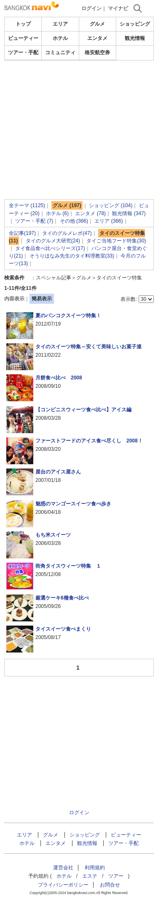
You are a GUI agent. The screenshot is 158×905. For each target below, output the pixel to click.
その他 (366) (74, 221)
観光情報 (135, 38)
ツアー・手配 (23, 52)
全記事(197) (22, 233)
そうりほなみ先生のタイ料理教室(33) (71, 256)
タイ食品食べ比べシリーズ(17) (50, 248)
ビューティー (23, 38)
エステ (89, 876)
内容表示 (14, 299)
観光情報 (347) (128, 213)
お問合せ (110, 885)
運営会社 (63, 868)
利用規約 (95, 868)
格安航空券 (97, 52)
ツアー (115, 876)
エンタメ (97, 38)
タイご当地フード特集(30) (116, 241)
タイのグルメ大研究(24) (53, 241)
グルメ (97, 24)
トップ (23, 24)
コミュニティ (60, 52)
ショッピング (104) (110, 205)
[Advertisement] (79, 86)
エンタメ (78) (90, 213)
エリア (60, 24)
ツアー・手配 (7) (34, 221)
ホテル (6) (57, 213)
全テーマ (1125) (27, 205)
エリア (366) (108, 221)
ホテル (60, 38)
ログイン (91, 8)
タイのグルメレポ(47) (66, 233)
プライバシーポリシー (63, 885)
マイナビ (118, 8)
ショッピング (135, 24)
